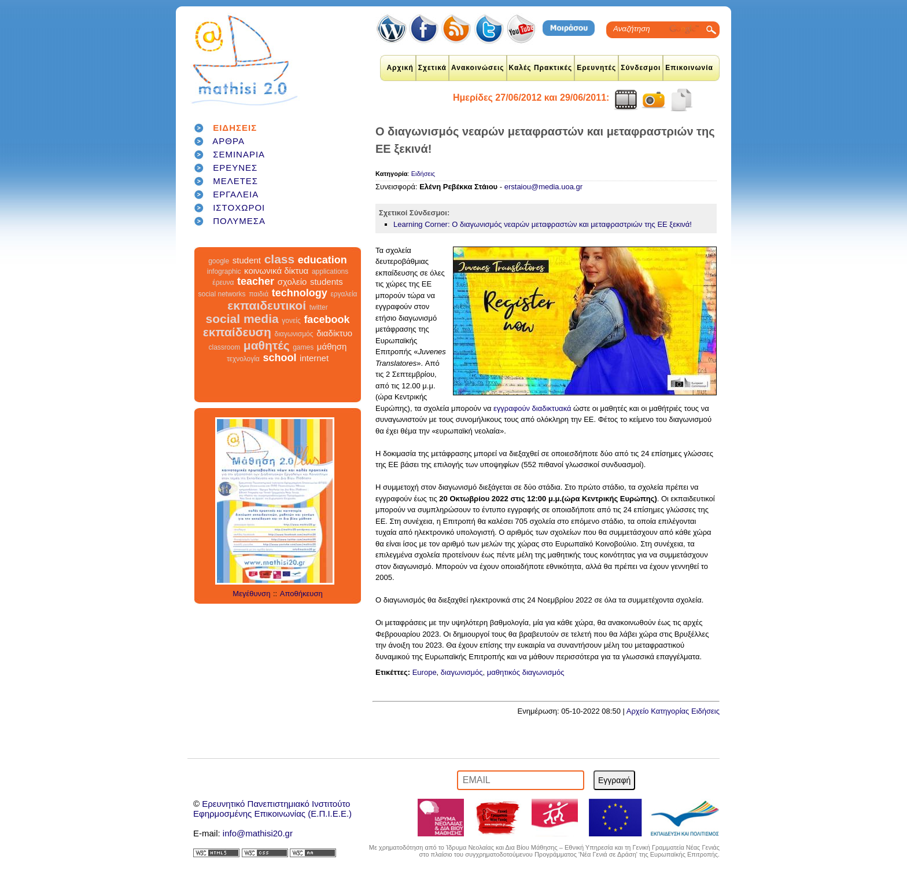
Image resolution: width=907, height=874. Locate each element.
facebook (326, 319)
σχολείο (292, 281)
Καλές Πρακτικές (541, 68)
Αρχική (399, 68)
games (303, 347)
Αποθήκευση (301, 593)
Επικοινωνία (689, 68)
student (247, 260)
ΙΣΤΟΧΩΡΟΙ (239, 207)
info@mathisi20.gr (258, 833)
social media (242, 319)
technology (299, 293)
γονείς (291, 320)
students (326, 281)
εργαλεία (343, 294)
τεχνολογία (243, 358)
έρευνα (223, 282)
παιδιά (258, 294)
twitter (318, 307)
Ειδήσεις (423, 173)
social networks (222, 294)
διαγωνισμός (293, 333)
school (279, 357)
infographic (224, 271)
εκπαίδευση (237, 332)
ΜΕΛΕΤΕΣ (235, 181)
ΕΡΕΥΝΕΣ (235, 167)
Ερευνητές (596, 68)
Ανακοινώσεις (477, 68)
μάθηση (332, 346)
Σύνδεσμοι (641, 68)
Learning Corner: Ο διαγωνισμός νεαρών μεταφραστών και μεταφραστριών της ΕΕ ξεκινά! (542, 224)
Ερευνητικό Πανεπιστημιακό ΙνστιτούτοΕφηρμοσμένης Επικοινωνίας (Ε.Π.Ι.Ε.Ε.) (272, 808)
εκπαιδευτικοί (266, 305)
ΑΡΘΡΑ (228, 141)
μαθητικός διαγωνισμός (526, 672)
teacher (255, 281)
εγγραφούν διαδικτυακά (532, 408)
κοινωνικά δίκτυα (276, 270)
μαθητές (267, 345)
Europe (424, 672)
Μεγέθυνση (251, 593)
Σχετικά (432, 68)
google (218, 261)
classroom (225, 347)
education (322, 260)
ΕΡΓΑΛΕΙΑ (236, 194)
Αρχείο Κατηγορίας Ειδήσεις (673, 711)
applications (330, 271)
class (279, 259)
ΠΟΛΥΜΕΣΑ (239, 221)
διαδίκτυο (334, 333)
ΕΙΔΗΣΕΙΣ (235, 128)
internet (314, 358)
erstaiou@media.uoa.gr (543, 186)
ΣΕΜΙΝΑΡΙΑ (239, 154)
